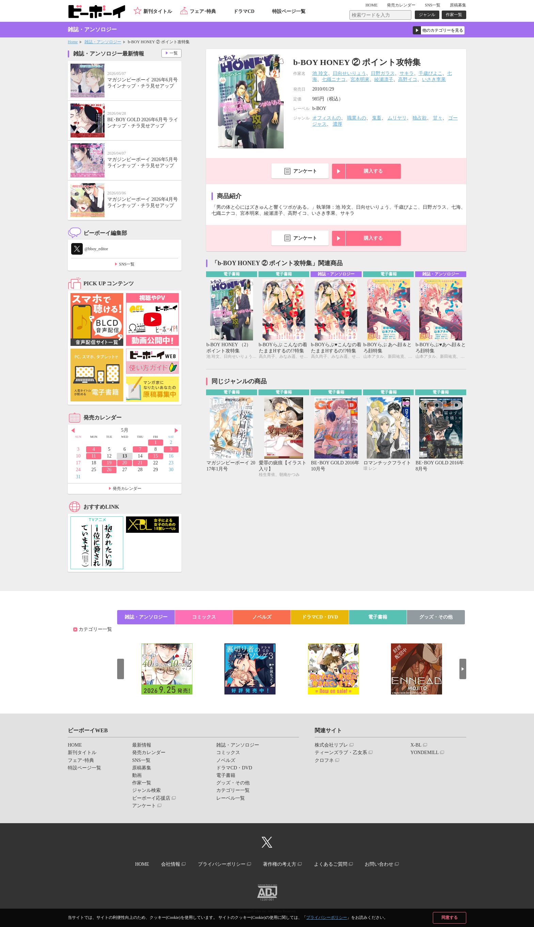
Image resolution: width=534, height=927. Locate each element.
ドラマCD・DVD (320, 617)
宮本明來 (360, 79)
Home (73, 41)
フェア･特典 (203, 11)
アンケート (305, 171)
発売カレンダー (127, 488)
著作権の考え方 (279, 864)
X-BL (416, 745)
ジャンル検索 (146, 790)
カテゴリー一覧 (95, 629)
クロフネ (324, 760)
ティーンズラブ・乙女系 (341, 752)
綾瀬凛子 (383, 79)
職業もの (356, 118)
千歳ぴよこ (430, 73)
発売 (401, 5)
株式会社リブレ (331, 745)
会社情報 (170, 864)
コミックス (204, 617)
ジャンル (427, 14)
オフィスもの (326, 118)
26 (109, 469)
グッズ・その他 (436, 617)
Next (176, 431)
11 (93, 456)
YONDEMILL (424, 752)
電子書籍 (377, 617)
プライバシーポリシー (326, 917)
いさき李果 (434, 79)
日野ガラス (383, 73)
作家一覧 (454, 14)
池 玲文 (320, 73)
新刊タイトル (157, 11)
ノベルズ (261, 617)
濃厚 (337, 124)
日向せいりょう (349, 73)
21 (140, 462)
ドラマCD (243, 11)
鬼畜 (376, 118)
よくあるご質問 (330, 864)
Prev (73, 431)
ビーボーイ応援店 (151, 798)
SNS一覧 (432, 5)
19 (109, 462)
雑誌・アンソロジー (102, 41)
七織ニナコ (334, 79)
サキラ (406, 73)
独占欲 (419, 118)
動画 (137, 775)
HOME (371, 5)
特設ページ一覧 (288, 11)
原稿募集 (458, 5)
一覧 (174, 53)
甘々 (437, 118)
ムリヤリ (397, 118)
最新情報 (141, 745)
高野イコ (407, 79)
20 (124, 462)
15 (155, 456)
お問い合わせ (379, 864)
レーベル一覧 (230, 798)
